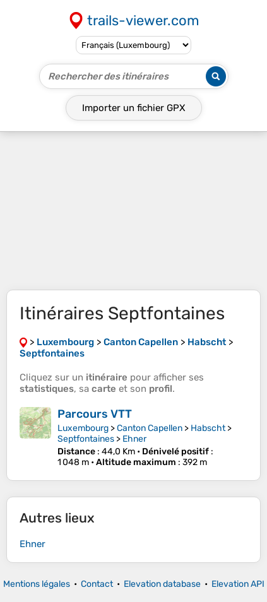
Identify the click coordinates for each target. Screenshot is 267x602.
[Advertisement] (133, 211)
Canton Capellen (149, 428)
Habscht (208, 428)
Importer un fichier (134, 108)
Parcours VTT (94, 414)
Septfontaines (85, 439)
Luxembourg (83, 428)
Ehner (134, 439)
